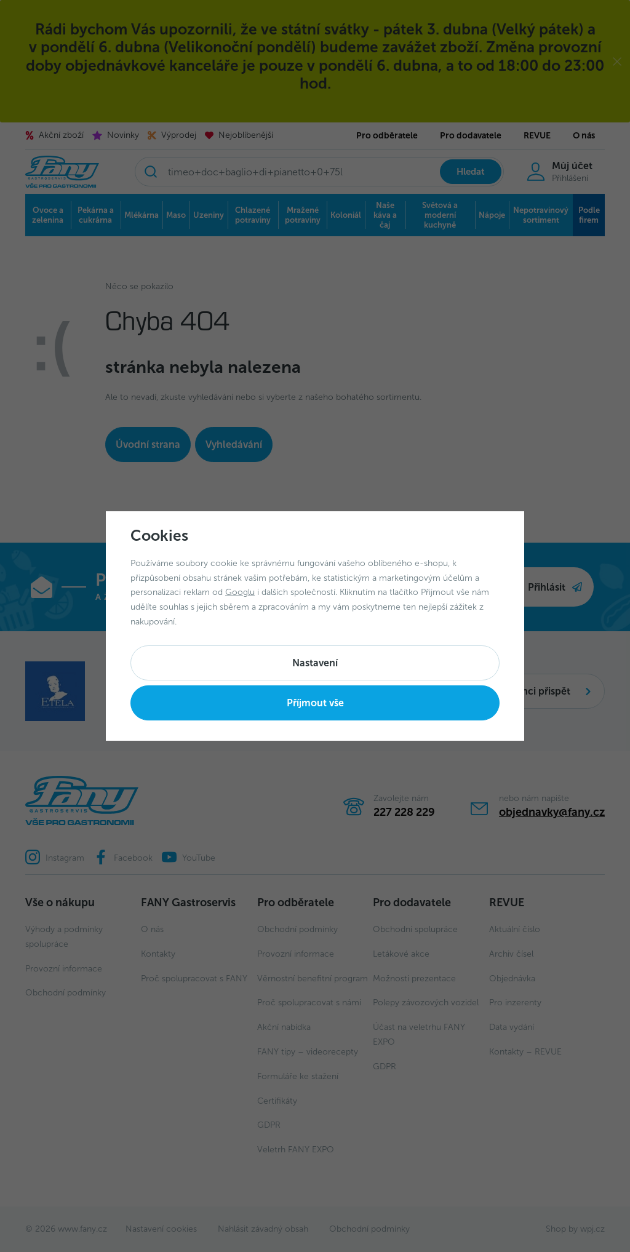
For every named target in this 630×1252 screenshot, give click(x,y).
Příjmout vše (315, 703)
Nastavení (315, 663)
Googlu (240, 592)
